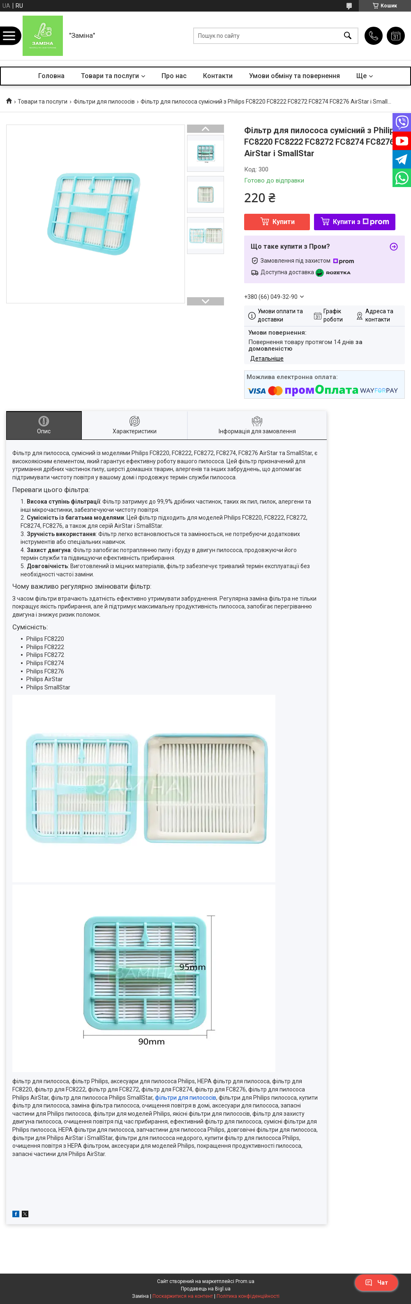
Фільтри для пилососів (104, 101)
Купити (283, 222)
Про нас (174, 76)
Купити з (361, 222)
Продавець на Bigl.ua (206, 1289)
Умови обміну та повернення (294, 76)
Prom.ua (245, 1281)
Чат (376, 1282)
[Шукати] (348, 36)
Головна (51, 76)
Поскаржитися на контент (182, 1296)
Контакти (218, 76)
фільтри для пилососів (185, 1097)
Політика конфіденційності (248, 1296)
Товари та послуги (110, 76)
